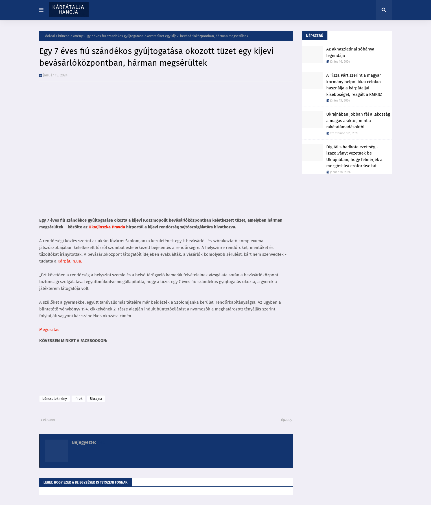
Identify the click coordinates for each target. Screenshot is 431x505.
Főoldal (49, 36)
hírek (78, 399)
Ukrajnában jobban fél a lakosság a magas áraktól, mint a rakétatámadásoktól (358, 120)
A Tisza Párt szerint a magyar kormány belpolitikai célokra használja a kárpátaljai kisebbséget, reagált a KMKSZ (354, 85)
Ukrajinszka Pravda (106, 227)
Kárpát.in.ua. (70, 261)
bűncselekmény (70, 36)
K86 (100, 442)
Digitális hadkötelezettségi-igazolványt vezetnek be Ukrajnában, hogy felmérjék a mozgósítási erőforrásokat (354, 156)
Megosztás (49, 329)
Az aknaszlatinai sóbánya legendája (350, 52)
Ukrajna (96, 399)
